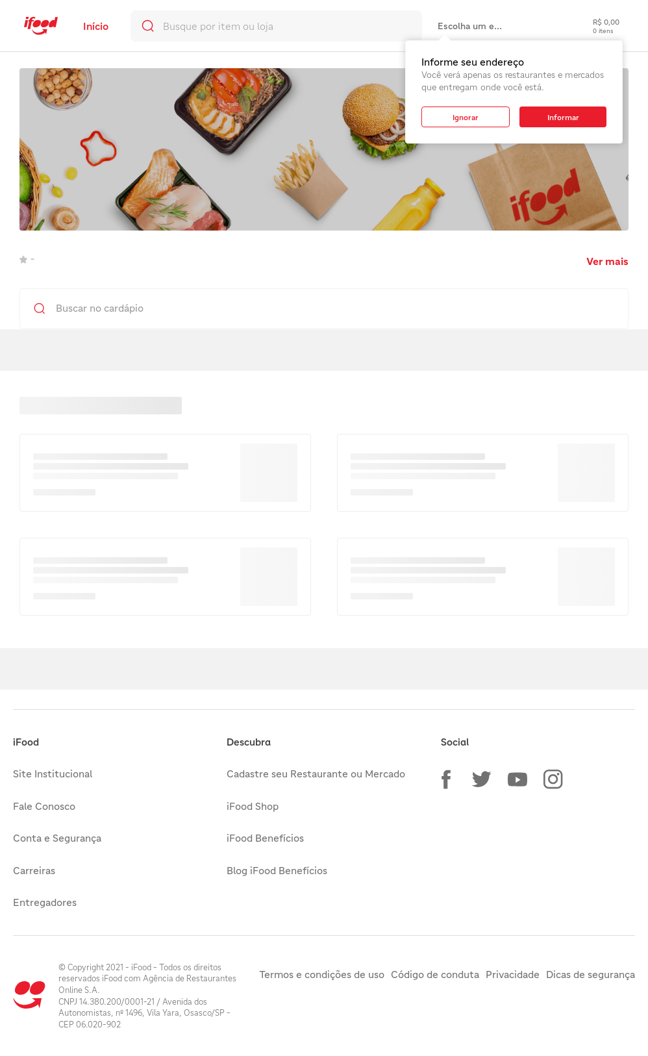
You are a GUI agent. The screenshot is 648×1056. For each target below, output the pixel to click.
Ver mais (607, 261)
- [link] (26, 258)
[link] (41, 26)
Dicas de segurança (590, 974)
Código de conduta (435, 974)
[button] (446, 779)
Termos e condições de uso (321, 974)
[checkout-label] (596, 26)
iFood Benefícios (265, 838)
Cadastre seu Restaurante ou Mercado (316, 773)
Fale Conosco (44, 806)
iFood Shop (253, 806)
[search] (276, 26)
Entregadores (45, 902)
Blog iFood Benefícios (277, 870)
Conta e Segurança (57, 838)
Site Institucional (52, 773)
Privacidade (513, 974)
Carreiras (34, 870)
